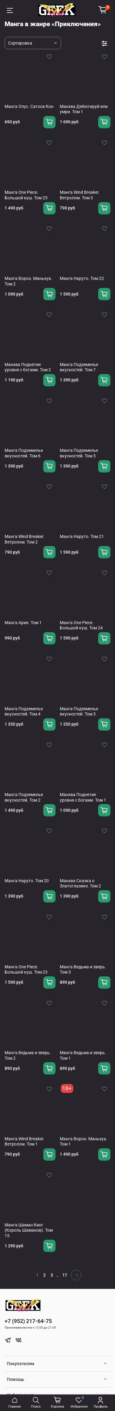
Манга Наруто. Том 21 (82, 536)
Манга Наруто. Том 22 (82, 278)
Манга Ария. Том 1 (23, 622)
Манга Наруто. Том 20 (27, 880)
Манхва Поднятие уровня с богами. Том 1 (83, 797)
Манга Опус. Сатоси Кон (29, 106)
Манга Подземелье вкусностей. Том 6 (24, 453)
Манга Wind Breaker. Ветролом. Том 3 (80, 195)
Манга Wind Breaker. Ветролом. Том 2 (24, 539)
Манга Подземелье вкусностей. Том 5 (79, 453)
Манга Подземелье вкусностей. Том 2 (24, 797)
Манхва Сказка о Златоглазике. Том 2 (80, 883)
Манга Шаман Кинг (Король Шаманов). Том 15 (29, 1230)
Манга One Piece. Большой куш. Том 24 (81, 625)
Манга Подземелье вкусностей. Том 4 (24, 711)
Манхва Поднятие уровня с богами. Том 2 (28, 367)
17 (64, 1275)
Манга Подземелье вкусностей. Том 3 (79, 711)
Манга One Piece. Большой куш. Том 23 (26, 969)
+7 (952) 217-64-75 (28, 1321)
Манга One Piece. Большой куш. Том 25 (26, 195)
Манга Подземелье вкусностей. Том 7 (79, 367)
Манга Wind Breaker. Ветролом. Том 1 (24, 1141)
